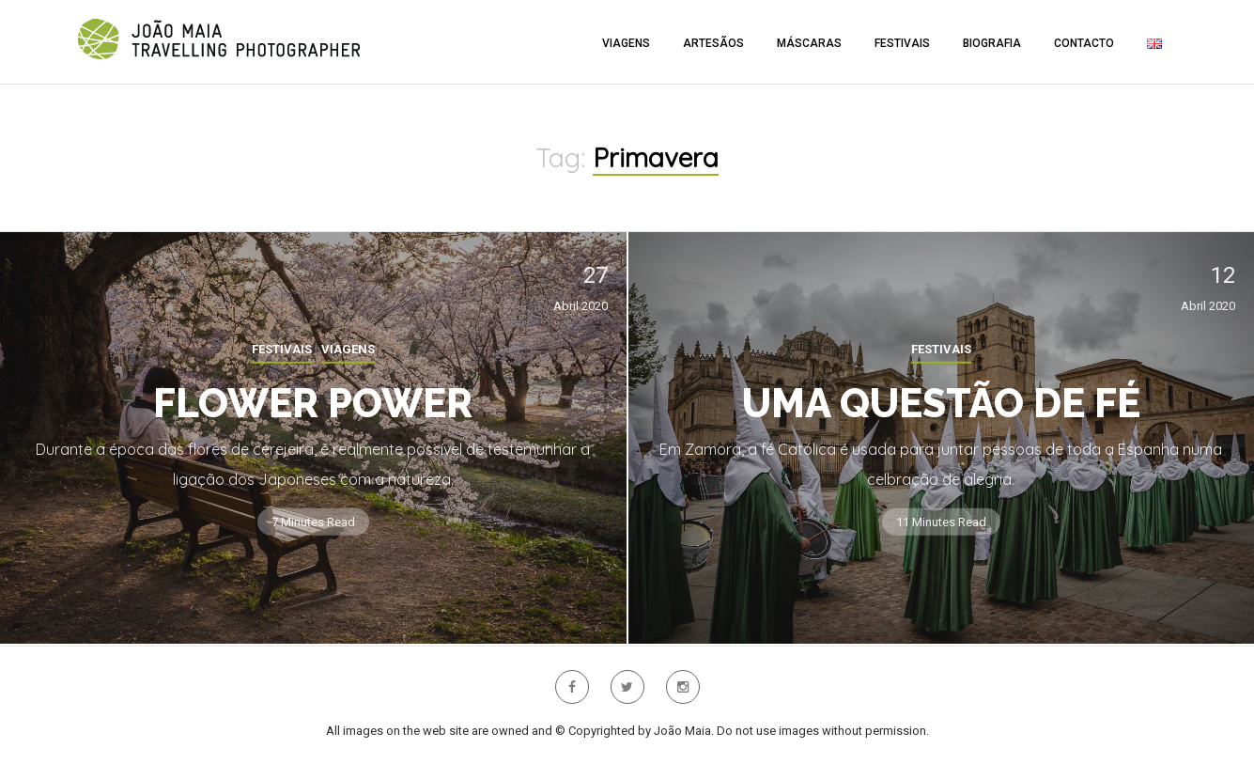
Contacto (1084, 43)
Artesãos (713, 43)
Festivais (902, 43)
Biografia (992, 43)
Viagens (626, 43)
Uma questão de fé (941, 404)
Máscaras (809, 43)
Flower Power (312, 404)
